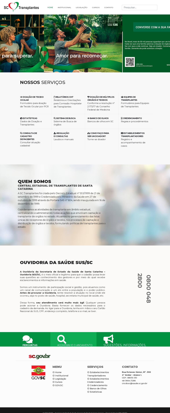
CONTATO (108, 7)
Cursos (57, 382)
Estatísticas (94, 392)
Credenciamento (97, 385)
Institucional (60, 375)
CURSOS (96, 7)
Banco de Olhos (96, 388)
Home (57, 372)
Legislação (59, 379)
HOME (50, 7)
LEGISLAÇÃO (81, 7)
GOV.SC (58, 385)
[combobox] (139, 7)
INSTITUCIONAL (64, 7)
